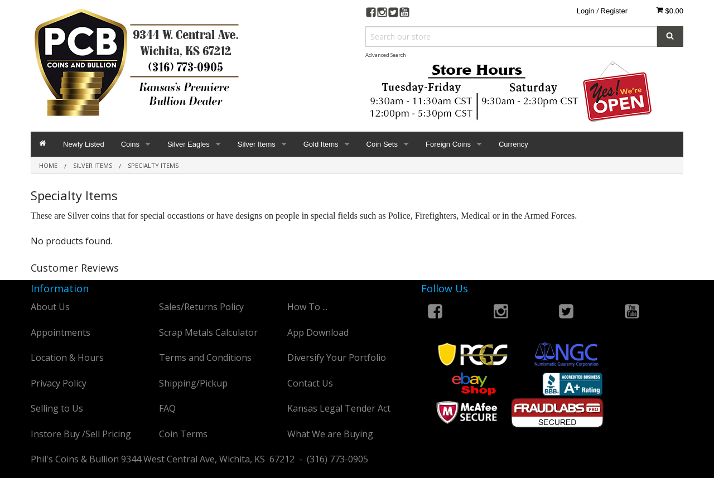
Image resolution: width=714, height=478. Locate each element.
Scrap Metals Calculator (208, 332)
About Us (50, 307)
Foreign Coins (448, 144)
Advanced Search (385, 55)
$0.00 (669, 10)
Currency (513, 144)
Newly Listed (83, 144)
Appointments (60, 332)
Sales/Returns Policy (201, 307)
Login (586, 11)
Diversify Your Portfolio (336, 357)
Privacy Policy (58, 383)
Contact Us (310, 383)
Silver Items (257, 144)
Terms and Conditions (205, 357)
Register (614, 11)
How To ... (307, 307)
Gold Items (321, 144)
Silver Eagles (188, 144)
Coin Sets (382, 144)
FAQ (167, 408)
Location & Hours (67, 357)
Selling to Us (57, 408)
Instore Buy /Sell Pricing (81, 434)
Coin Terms (183, 434)
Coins (130, 144)
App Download (318, 332)
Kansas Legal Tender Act (338, 408)
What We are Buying (330, 434)
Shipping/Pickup (193, 383)
